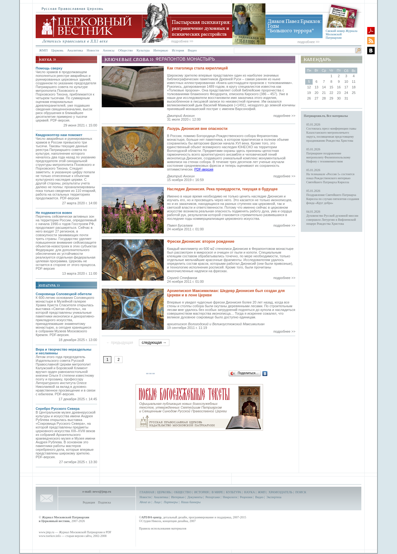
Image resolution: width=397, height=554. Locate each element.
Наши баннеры (190, 502)
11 (353, 81)
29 (331, 98)
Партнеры (171, 502)
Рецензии (246, 497)
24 (346, 93)
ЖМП (43, 50)
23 (339, 93)
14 (324, 87)
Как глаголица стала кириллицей (197, 68)
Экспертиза (273, 497)
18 (353, 87)
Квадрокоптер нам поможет (59, 135)
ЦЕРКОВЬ (164, 492)
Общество (125, 50)
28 (324, 98)
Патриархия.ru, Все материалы (326, 115)
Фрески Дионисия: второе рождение (200, 241)
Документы (195, 497)
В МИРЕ (217, 492)
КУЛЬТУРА (233, 492)
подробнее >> (284, 115)
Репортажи (212, 497)
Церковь (57, 50)
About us (145, 502)
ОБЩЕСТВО (182, 492)
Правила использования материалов (162, 528)
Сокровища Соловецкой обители (64, 294)
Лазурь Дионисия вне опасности (197, 128)
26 (309, 98)
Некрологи (230, 497)
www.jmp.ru (46, 532)
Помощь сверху (49, 68)
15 (331, 87)
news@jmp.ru (101, 491)
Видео (192, 50)
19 (309, 93)
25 (353, 93)
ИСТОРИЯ (201, 492)
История (178, 50)
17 (346, 87)
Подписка (104, 502)
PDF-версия (203, 169)
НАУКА (249, 492)
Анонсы (108, 50)
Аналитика (75, 50)
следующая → (154, 342)
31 (346, 98)
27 (316, 98)
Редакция (89, 502)
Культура (142, 50)
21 (324, 93)
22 (331, 93)
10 (346, 81)
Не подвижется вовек (54, 213)
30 (339, 98)
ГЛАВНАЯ (147, 492)
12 (309, 87)
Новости (93, 50)
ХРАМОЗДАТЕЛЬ (280, 492)
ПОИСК (300, 492)
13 (316, 87)
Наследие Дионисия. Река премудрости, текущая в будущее (222, 189)
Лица (157, 502)
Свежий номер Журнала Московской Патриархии (341, 34)
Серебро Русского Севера (57, 408)
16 (339, 87)
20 (316, 93)
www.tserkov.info (50, 536)
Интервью (160, 50)
